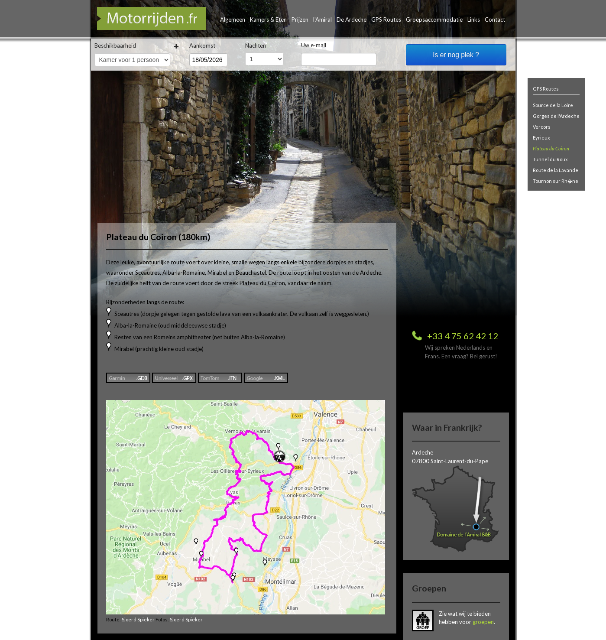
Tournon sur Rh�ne (555, 181)
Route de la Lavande (555, 170)
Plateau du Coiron (551, 148)
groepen (483, 621)
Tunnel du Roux (550, 159)
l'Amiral (322, 19)
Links (473, 19)
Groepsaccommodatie (434, 19)
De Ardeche (351, 19)
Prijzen (300, 19)
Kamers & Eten (268, 19)
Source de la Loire (553, 105)
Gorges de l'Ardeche (556, 116)
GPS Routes (386, 19)
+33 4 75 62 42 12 (462, 336)
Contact (495, 19)
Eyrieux (541, 137)
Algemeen (232, 19)
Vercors (542, 127)
